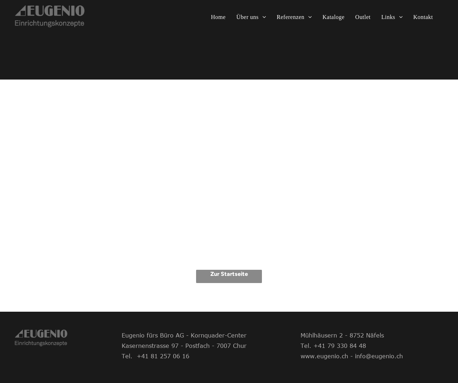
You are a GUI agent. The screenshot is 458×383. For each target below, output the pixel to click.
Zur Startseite (229, 274)
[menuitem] (218, 17)
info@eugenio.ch (379, 356)
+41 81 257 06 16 (163, 356)
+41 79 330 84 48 (339, 346)
